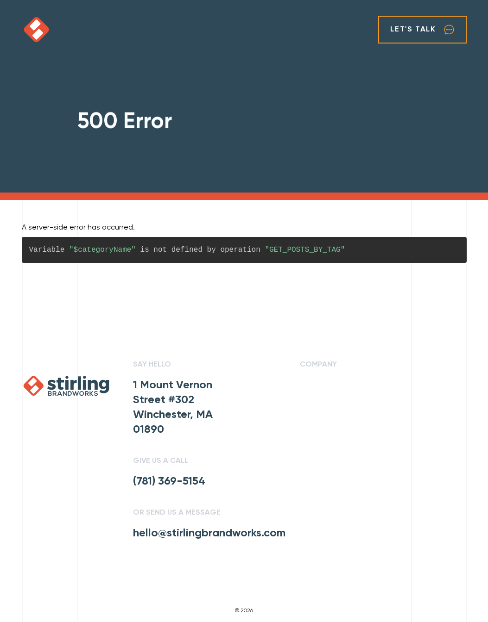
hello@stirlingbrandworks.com (209, 533)
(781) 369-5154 (169, 481)
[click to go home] (49, 29)
